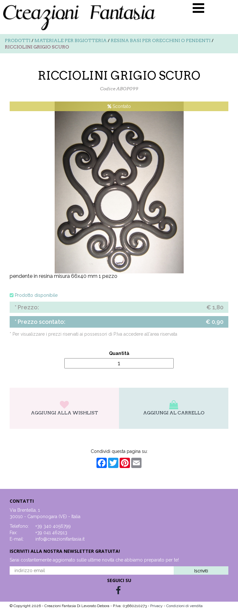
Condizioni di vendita (184, 606)
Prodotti (18, 40)
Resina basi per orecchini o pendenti (161, 40)
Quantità (119, 353)
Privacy (157, 606)
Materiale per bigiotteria (70, 40)
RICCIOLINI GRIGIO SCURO (37, 46)
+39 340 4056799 (53, 526)
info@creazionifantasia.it (60, 539)
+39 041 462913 (51, 532)
